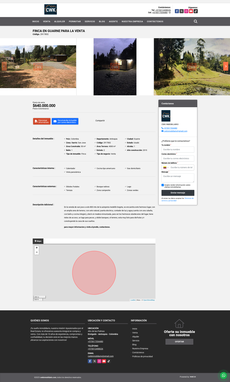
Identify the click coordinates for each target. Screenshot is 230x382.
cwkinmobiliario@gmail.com (175, 131)
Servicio (90, 21)
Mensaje (165, 172)
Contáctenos (155, 21)
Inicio (35, 21)
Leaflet (133, 300)
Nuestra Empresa (132, 21)
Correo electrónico (169, 154)
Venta (46, 21)
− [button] (37, 252)
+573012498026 (163, 10)
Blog (102, 21)
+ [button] (37, 248)
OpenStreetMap (149, 300)
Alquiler (59, 21)
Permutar (75, 21)
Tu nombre (166, 145)
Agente (113, 21)
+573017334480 (160, 12)
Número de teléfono (169, 163)
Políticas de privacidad (142, 356)
